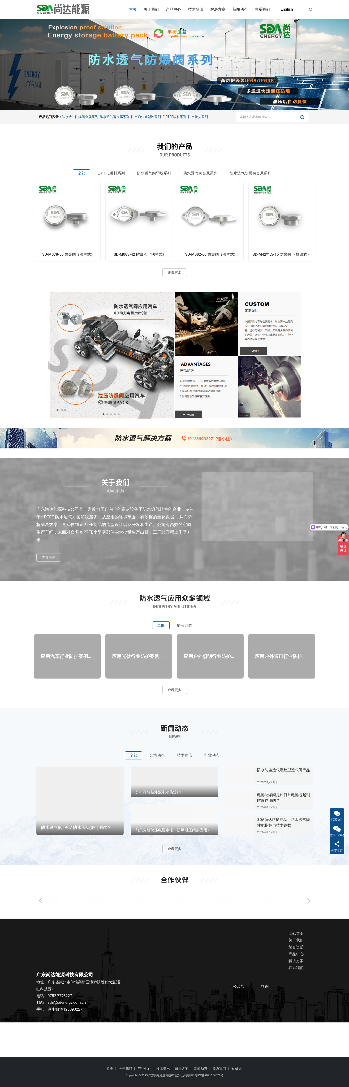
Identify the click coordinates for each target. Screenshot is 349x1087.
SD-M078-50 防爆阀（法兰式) (67, 254)
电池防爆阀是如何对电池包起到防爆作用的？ (283, 832)
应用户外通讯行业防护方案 (281, 681)
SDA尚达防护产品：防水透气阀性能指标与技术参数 (283, 857)
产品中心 (173, 9)
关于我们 (151, 9)
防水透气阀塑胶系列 (146, 117)
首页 (133, 9)
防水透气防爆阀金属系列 (80, 117)
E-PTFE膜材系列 (174, 117)
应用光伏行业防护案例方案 (138, 681)
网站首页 (295, 968)
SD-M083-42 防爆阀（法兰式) (139, 254)
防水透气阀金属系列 (114, 117)
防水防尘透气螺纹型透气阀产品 (283, 804)
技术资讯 (195, 9)
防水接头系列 (198, 117)
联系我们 (262, 9)
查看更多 (174, 273)
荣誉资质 (295, 981)
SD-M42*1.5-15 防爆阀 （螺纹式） (282, 254)
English (287, 9)
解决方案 (217, 9)
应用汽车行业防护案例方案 (67, 681)
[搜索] (311, 9)
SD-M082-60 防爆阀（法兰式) (210, 254)
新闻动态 (240, 9)
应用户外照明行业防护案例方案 (210, 681)
